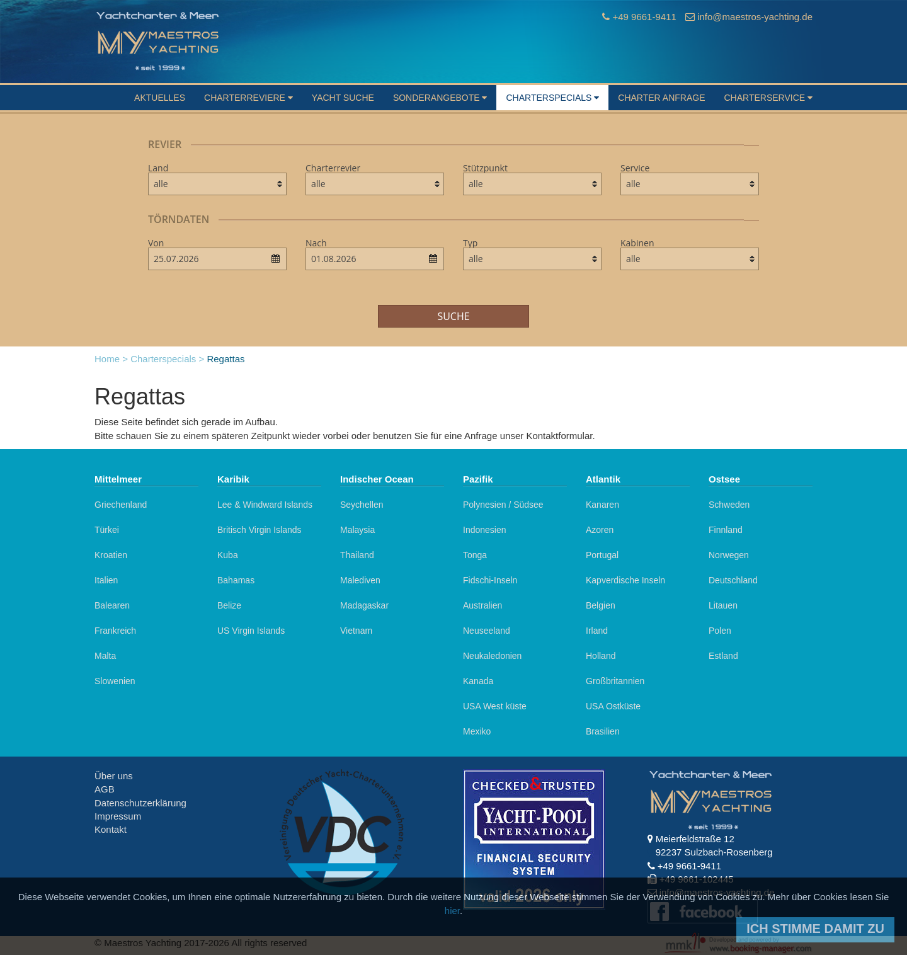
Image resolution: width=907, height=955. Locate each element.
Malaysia (357, 530)
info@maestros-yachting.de (755, 16)
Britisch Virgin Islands (259, 530)
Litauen (723, 605)
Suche (453, 316)
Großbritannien (615, 681)
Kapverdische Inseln (625, 580)
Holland (600, 656)
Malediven (360, 580)
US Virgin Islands (251, 631)
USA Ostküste (613, 706)
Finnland (726, 530)
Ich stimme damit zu (815, 928)
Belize (229, 605)
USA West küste (495, 706)
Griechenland (120, 505)
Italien (106, 580)
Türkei (106, 530)
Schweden (729, 505)
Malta (105, 656)
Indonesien (484, 530)
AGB (104, 789)
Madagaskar (364, 605)
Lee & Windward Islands (264, 505)
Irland (597, 631)
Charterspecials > (167, 358)
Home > (111, 358)
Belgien (600, 605)
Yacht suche (343, 98)
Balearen (112, 605)
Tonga (475, 555)
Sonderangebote (440, 98)
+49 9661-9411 (644, 16)
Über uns (113, 775)
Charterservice (768, 98)
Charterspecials (552, 98)
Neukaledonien (492, 656)
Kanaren (602, 505)
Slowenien (114, 681)
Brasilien (603, 731)
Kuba (227, 555)
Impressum (117, 816)
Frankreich (115, 631)
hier (452, 910)
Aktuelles (159, 98)
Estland (723, 656)
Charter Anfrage (661, 98)
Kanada (478, 681)
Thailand (357, 555)
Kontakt (110, 829)
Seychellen (362, 505)
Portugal (602, 555)
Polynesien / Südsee (503, 505)
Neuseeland (486, 631)
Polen (720, 631)
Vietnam (356, 631)
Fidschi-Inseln (490, 580)
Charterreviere (248, 98)
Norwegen (729, 555)
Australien (482, 605)
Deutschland (733, 580)
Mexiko (477, 731)
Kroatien (110, 555)
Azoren (599, 530)
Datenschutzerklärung (140, 803)
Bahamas (235, 580)
